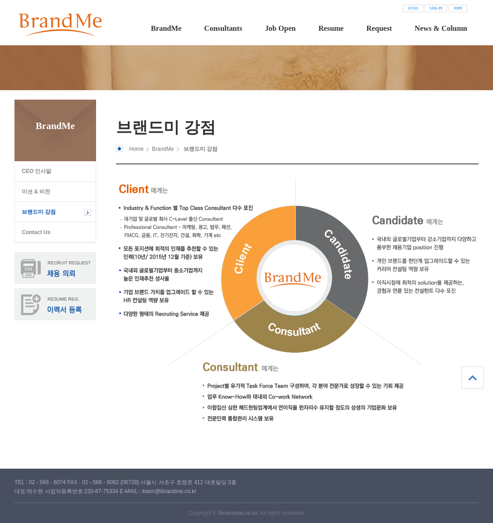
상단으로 (472, 377)
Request (379, 28)
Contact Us (36, 232)
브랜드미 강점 (39, 212)
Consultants (223, 28)
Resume (331, 28)
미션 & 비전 (36, 191)
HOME (413, 8)
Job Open (280, 28)
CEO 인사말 (36, 171)
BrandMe (166, 28)
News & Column (441, 28)
